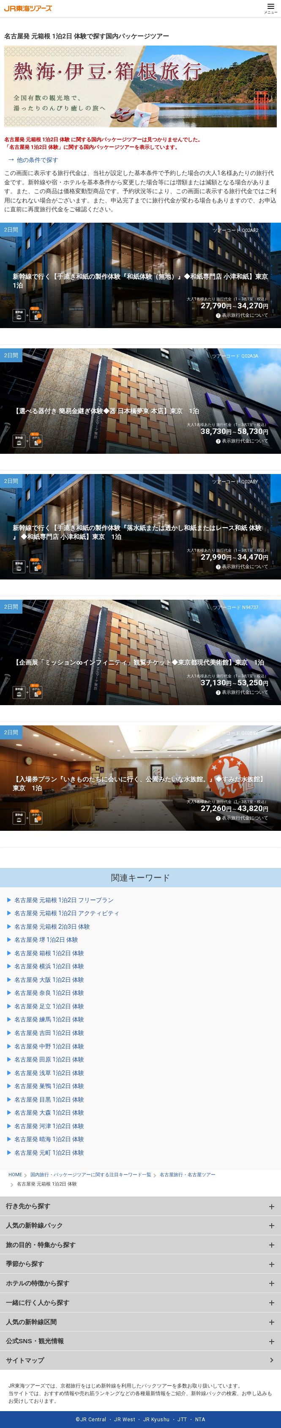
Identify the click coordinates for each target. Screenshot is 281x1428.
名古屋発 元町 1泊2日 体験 (49, 1152)
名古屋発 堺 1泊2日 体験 (46, 939)
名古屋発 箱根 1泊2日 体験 (49, 953)
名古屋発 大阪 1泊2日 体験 (49, 979)
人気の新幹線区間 (31, 1322)
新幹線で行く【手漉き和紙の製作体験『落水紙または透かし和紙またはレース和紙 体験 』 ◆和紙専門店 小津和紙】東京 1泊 (137, 532)
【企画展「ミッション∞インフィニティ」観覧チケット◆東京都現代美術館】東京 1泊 (138, 662)
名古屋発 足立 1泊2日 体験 (49, 1006)
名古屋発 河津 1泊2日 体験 (49, 1126)
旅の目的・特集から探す (41, 1244)
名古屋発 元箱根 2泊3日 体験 (52, 926)
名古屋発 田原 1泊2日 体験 (49, 1059)
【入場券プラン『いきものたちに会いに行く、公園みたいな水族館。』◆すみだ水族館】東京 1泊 (139, 784)
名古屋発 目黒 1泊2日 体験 (49, 1099)
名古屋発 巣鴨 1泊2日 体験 (49, 1086)
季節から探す (25, 1263)
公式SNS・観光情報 (35, 1340)
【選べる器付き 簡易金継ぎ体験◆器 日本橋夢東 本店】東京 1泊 (106, 411)
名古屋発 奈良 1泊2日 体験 (49, 992)
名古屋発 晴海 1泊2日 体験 (49, 1139)
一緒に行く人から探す (37, 1302)
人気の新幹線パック (34, 1225)
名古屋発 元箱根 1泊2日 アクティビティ (67, 913)
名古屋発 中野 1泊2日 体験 (49, 1046)
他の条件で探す (37, 159)
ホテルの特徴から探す (37, 1283)
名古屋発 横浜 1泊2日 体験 (49, 966)
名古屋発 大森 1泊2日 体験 (49, 1112)
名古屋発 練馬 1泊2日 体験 (49, 1019)
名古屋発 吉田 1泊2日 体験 (49, 1032)
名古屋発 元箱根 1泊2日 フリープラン (64, 900)
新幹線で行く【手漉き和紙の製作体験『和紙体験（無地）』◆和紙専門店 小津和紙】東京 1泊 (143, 281)
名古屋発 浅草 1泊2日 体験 (49, 1073)
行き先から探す (28, 1206)
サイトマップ (25, 1360)
